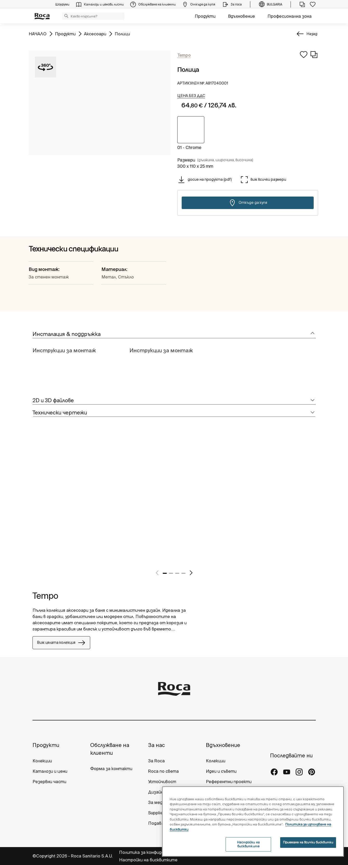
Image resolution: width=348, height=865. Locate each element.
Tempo (45, 595)
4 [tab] (183, 573)
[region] (253, 821)
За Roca (156, 760)
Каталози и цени (49, 771)
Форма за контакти (111, 768)
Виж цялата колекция (61, 643)
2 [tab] (171, 573)
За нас (156, 745)
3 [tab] (177, 573)
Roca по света (163, 771)
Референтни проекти (229, 781)
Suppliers (157, 812)
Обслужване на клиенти (109, 749)
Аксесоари (95, 33)
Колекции (42, 760)
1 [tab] (165, 573)
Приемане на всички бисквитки (308, 842)
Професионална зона (289, 16)
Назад (311, 34)
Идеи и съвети (221, 771)
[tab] (174, 334)
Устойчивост (162, 781)
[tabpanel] (34, 502)
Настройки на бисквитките (148, 859)
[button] (66, 15)
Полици (122, 33)
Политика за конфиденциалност (153, 852)
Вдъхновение (241, 16)
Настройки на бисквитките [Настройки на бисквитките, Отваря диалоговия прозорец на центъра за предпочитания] (248, 844)
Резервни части (49, 781)
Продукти (205, 16)
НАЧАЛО (38, 33)
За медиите (160, 802)
